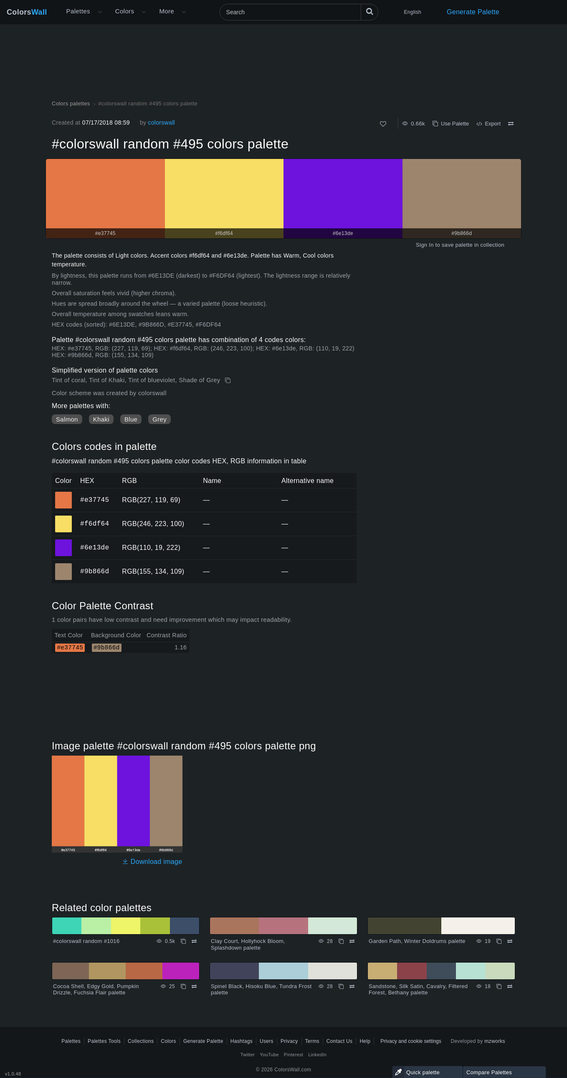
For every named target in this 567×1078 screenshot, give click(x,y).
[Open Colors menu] (144, 12)
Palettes (78, 11)
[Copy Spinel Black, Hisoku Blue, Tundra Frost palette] (341, 986)
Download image (152, 861)
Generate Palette (473, 11)
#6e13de (94, 547)
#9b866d (94, 571)
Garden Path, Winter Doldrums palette (417, 941)
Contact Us (340, 1041)
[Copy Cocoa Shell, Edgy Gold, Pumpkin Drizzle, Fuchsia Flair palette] (183, 986)
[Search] (299, 12)
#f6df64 (94, 523)
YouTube (269, 1054)
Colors (27, 12)
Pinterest (293, 1054)
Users (266, 1041)
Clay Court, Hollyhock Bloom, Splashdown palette (248, 944)
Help (364, 1041)
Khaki (101, 419)
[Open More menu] (100, 12)
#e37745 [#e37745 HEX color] (64, 494)
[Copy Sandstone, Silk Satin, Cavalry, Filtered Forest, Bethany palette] (499, 986)
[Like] (383, 124)
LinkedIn (317, 1054)
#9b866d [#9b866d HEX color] (64, 565)
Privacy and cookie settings (410, 1041)
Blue (130, 419)
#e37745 (94, 499)
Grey (159, 419)
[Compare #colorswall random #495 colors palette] (511, 123)
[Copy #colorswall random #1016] (183, 941)
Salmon (67, 419)
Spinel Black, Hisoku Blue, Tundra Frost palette (261, 989)
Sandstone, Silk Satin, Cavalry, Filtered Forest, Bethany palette (418, 989)
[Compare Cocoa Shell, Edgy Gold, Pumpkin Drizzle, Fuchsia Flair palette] (194, 986)
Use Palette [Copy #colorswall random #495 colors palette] (451, 123)
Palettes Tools (104, 1041)
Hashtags (241, 1041)
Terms (312, 1041)
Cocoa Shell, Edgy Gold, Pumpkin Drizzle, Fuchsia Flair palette (96, 989)
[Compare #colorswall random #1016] (194, 941)
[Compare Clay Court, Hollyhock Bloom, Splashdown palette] (352, 941)
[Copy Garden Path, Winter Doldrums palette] (499, 941)
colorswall (161, 122)
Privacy (289, 1041)
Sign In (425, 245)
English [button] (412, 12)
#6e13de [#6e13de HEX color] (64, 541)
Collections (141, 1041)
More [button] (166, 11)
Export (488, 123)
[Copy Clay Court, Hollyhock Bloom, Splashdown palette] (341, 941)
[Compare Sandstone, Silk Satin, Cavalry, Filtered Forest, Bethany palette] (510, 986)
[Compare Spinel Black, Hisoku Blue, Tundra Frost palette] (352, 986)
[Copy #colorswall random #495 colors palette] (228, 381)
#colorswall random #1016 (86, 941)
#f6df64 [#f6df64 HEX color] (64, 518)
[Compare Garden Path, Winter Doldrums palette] (510, 941)
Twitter (247, 1054)
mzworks (494, 1041)
